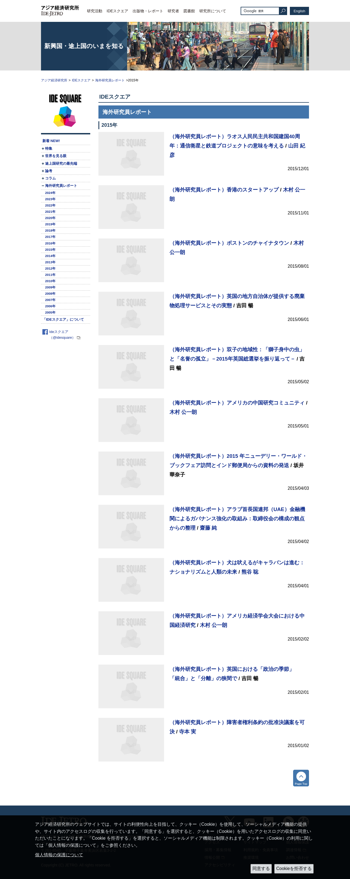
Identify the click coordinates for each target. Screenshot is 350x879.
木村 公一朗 (183, 412)
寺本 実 (187, 732)
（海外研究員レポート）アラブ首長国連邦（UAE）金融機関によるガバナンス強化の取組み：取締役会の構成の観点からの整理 (237, 518)
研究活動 (94, 11)
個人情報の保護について (59, 855)
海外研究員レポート (110, 80)
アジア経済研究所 (54, 80)
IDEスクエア (117, 11)
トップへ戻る (301, 778)
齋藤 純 (208, 528)
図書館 (189, 11)
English (299, 11)
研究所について (212, 11)
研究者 (173, 11)
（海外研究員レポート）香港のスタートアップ (224, 190)
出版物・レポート (148, 11)
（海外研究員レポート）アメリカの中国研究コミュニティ (237, 403)
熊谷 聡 (249, 572)
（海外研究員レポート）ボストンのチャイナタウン (229, 243)
